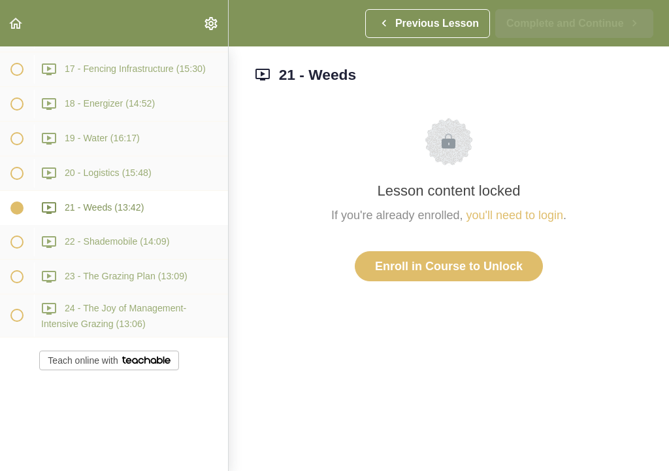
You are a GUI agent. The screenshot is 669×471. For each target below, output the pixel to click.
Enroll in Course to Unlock (449, 266)
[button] (16, 23)
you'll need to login (515, 215)
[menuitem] (211, 23)
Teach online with (109, 360)
